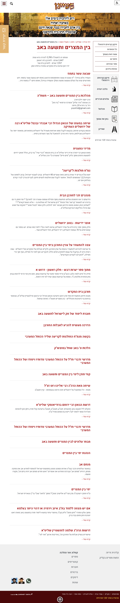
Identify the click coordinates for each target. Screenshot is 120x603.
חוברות (74, 567)
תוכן (72, 42)
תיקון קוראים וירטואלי (107, 44)
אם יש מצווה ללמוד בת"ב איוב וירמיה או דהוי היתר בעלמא (53, 508)
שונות (75, 582)
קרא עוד (86, 85)
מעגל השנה (64, 42)
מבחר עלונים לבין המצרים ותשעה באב (66, 442)
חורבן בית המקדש (79, 292)
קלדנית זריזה (112, 552)
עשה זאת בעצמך (110, 54)
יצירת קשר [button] (4, 39)
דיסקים (74, 577)
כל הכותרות (112, 49)
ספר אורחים (111, 64)
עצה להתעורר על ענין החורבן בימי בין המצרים (61, 245)
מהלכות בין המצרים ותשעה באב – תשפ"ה (63, 96)
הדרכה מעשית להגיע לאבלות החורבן (67, 325)
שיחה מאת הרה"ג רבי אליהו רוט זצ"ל (67, 386)
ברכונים (74, 572)
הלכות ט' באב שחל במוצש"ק (72, 348)
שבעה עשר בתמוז (79, 74)
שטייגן (78, 42)
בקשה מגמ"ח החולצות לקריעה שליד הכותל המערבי (57, 336)
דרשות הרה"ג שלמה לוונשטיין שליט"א (65, 530)
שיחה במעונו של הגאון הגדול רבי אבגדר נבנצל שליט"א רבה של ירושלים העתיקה (52, 125)
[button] (11, 3)
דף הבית (86, 42)
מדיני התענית (81, 148)
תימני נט (113, 59)
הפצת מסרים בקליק (109, 557)
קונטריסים (73, 562)
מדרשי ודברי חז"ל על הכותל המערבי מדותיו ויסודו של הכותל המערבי (52, 361)
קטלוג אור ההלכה (69, 552)
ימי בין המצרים (80, 489)
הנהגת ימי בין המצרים (76, 453)
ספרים (74, 556)
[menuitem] (106, 44)
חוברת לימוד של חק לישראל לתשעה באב (64, 314)
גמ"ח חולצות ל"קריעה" (76, 170)
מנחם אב (84, 464)
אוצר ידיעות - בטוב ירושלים (72, 223)
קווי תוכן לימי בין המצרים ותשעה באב (66, 374)
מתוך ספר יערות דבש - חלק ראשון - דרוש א (63, 270)
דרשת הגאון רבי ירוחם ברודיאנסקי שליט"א (63, 405)
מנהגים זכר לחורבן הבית (75, 195)
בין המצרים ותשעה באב (63, 47)
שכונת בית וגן (111, 68)
